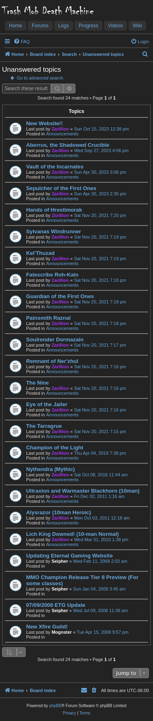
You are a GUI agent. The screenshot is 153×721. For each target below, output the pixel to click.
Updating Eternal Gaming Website (69, 556)
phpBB (55, 705)
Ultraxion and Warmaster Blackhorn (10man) (83, 491)
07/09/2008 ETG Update (55, 605)
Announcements (62, 133)
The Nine (37, 383)
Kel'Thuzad (40, 253)
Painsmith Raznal (48, 318)
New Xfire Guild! (47, 627)
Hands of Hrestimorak (54, 210)
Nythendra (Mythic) (50, 469)
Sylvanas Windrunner (53, 231)
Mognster (61, 632)
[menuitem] (21, 41)
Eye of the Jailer (46, 404)
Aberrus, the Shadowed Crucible (67, 145)
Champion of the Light (54, 448)
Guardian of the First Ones (60, 296)
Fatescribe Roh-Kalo (52, 275)
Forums (40, 26)
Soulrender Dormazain (55, 339)
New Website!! (44, 123)
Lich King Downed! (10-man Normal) (72, 534)
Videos (115, 26)
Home (15, 26)
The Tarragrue (44, 426)
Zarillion (60, 128)
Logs (63, 26)
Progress (88, 26)
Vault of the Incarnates (55, 167)
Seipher (59, 561)
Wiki (137, 26)
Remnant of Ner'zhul (52, 361)
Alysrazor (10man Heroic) (58, 512)
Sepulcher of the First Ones (61, 188)
